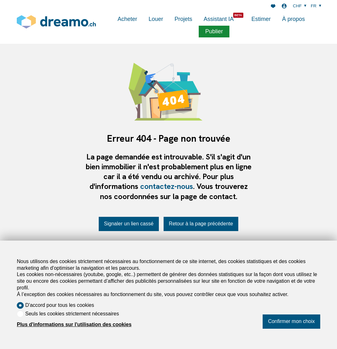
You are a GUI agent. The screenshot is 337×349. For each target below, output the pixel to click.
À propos (293, 19)
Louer (155, 19)
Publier (214, 31)
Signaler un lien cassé (129, 223)
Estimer (261, 19)
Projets (183, 19)
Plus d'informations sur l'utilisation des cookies (74, 324)
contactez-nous (166, 186)
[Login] (284, 6)
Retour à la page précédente (201, 223)
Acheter (127, 19)
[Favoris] (273, 6)
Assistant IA (219, 19)
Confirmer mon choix (291, 321)
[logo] (56, 22)
